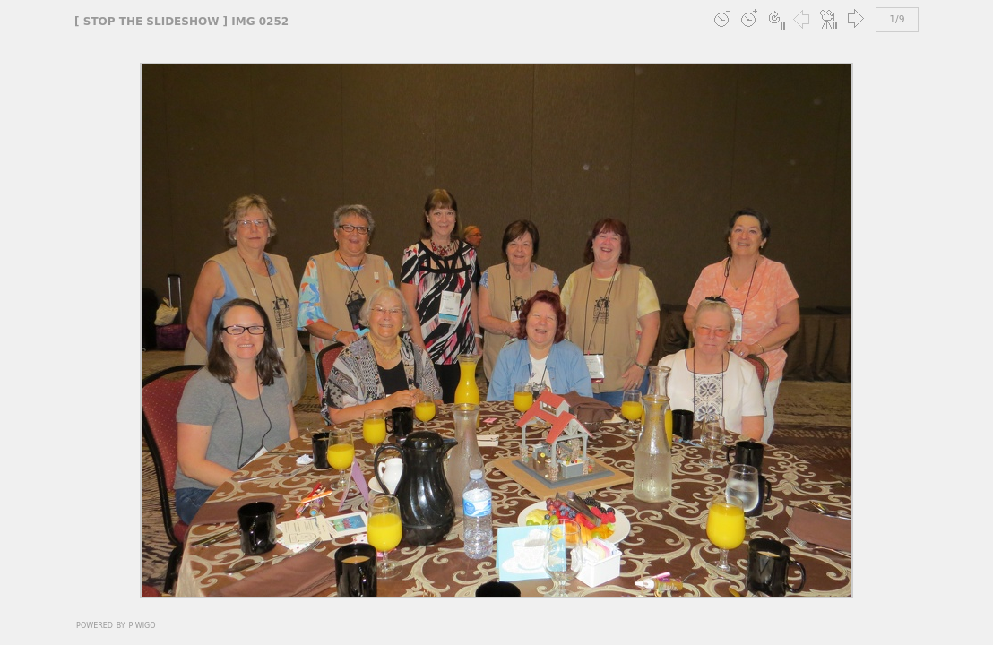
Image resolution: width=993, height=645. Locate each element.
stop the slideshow (151, 21)
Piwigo (142, 624)
